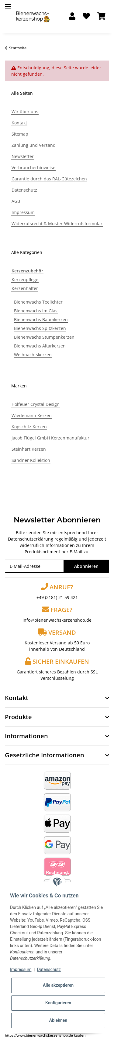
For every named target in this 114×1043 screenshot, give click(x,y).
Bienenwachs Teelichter (38, 302)
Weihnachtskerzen (33, 354)
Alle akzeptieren (58, 985)
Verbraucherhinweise (33, 167)
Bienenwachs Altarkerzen (40, 346)
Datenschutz (24, 190)
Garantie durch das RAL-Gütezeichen (49, 179)
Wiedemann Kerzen (32, 415)
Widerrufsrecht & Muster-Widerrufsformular (57, 223)
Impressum (23, 212)
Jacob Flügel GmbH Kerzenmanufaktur (50, 438)
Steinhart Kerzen (29, 449)
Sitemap (20, 134)
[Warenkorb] (101, 16)
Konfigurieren (58, 1002)
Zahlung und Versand (34, 145)
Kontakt (19, 123)
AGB (16, 201)
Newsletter (23, 156)
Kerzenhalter (25, 288)
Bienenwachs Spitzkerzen (40, 328)
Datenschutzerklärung (30, 539)
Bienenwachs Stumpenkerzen (44, 337)
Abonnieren (86, 566)
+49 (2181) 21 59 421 (57, 597)
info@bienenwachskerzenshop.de (57, 620)
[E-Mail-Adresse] (34, 566)
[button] (72, 16)
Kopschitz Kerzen (29, 426)
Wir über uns (25, 111)
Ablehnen (58, 1020)
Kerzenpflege (25, 279)
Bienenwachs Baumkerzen (41, 319)
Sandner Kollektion (31, 460)
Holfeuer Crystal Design (36, 404)
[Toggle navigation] (8, 4)
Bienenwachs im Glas (35, 311)
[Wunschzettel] (86, 16)
